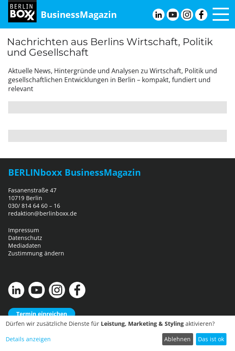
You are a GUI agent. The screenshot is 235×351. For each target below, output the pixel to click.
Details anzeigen (28, 339)
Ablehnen (177, 339)
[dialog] (117, 333)
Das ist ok (211, 339)
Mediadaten (24, 245)
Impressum (23, 230)
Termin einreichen (41, 314)
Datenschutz (25, 238)
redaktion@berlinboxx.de (42, 213)
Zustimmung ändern (36, 253)
